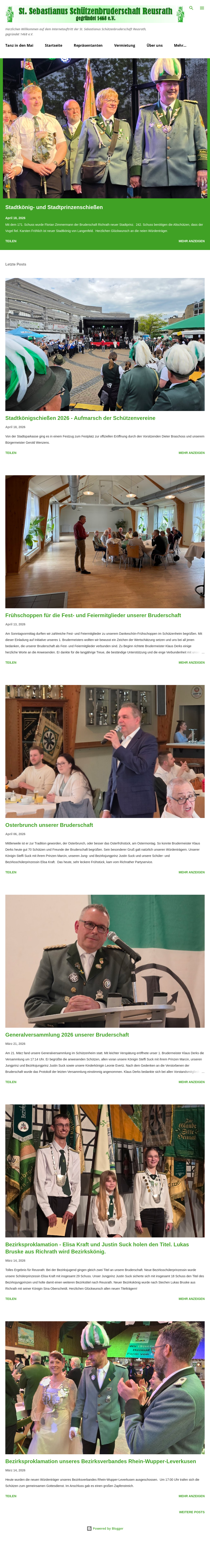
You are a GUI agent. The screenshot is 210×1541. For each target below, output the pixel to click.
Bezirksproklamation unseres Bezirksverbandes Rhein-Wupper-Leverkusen (100, 1461)
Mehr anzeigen (192, 241)
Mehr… (180, 45)
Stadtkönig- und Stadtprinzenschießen (54, 207)
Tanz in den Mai (19, 45)
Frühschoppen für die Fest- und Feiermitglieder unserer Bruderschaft (93, 615)
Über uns (155, 45)
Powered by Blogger (105, 1528)
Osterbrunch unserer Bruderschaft (49, 825)
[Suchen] (191, 8)
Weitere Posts (192, 1512)
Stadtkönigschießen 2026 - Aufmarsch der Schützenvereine (80, 418)
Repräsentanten (88, 45)
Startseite (53, 45)
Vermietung (124, 45)
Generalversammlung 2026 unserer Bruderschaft (67, 1035)
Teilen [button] (10, 241)
